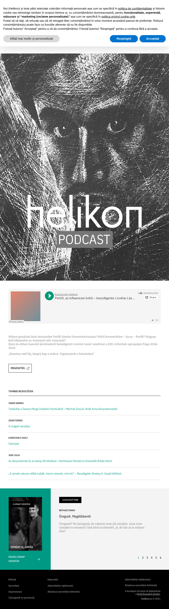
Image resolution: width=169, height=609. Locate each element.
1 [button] (138, 557)
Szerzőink (13, 585)
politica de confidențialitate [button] (135, 8)
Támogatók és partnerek (21, 597)
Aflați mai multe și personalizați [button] (31, 38)
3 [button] (147, 557)
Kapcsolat (53, 579)
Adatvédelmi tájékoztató (60, 585)
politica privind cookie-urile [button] (118, 16)
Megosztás (20, 368)
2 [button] (143, 557)
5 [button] (156, 557)
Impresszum (15, 591)
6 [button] (160, 557)
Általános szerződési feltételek (64, 591)
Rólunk (12, 579)
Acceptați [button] (152, 38)
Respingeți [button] (123, 38)
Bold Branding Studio (148, 594)
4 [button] (152, 557)
